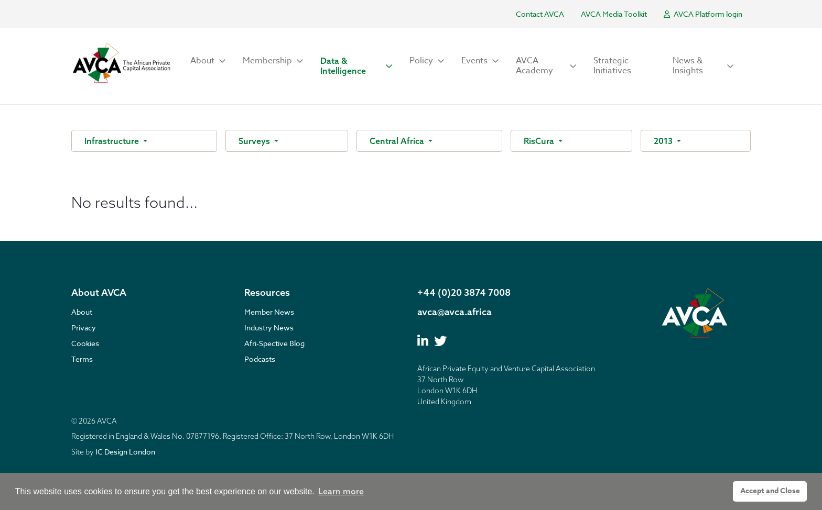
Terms (82, 359)
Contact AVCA (540, 14)
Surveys (255, 141)
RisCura (540, 141)
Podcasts (259, 359)
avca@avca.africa (454, 312)
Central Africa (398, 141)
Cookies (85, 343)
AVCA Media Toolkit (614, 14)
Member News (269, 312)
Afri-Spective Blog (274, 343)
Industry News (269, 327)
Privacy (83, 327)
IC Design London (125, 452)
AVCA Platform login (703, 14)
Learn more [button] (341, 491)
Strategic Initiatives (612, 65)
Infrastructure (112, 141)
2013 (664, 141)
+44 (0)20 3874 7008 (464, 292)
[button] (208, 61)
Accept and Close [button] (770, 490)
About (81, 312)
